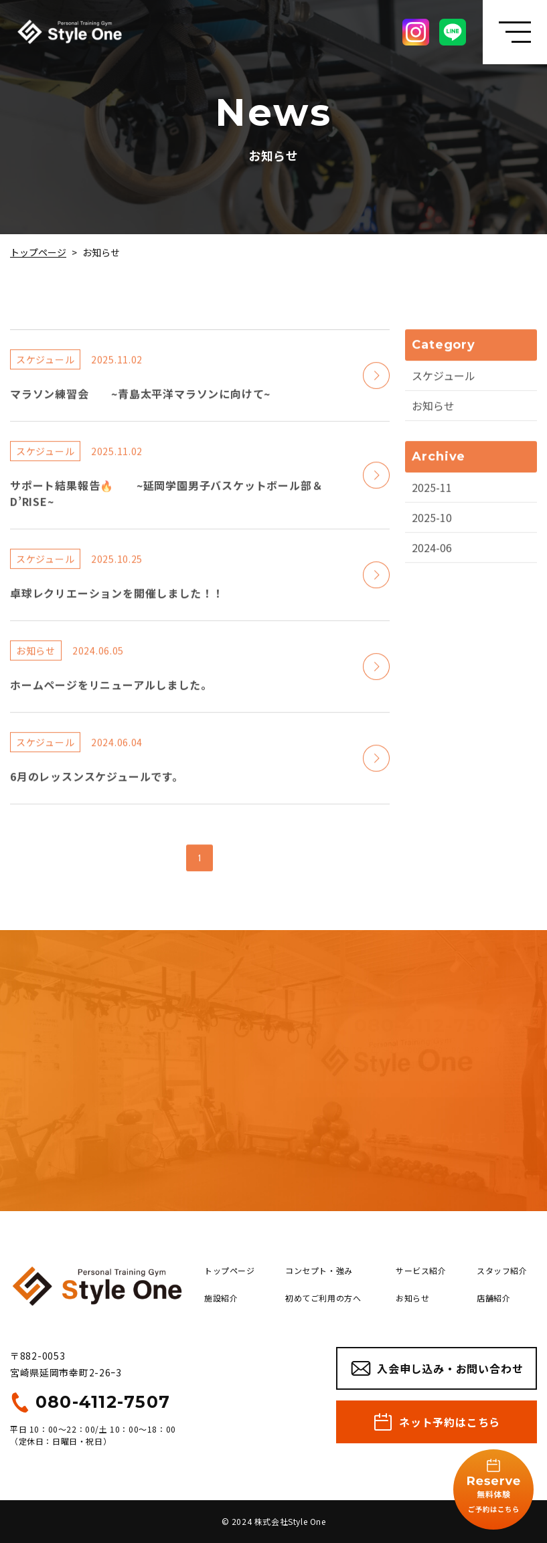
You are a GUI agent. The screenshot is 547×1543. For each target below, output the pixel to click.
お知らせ (433, 415)
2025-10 (432, 527)
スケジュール (443, 385)
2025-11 (432, 497)
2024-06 (432, 557)
